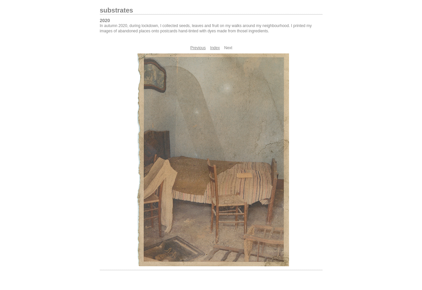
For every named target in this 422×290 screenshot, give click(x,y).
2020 (105, 20)
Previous (198, 48)
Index (215, 48)
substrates (116, 10)
